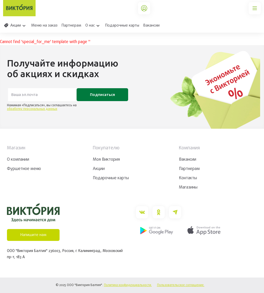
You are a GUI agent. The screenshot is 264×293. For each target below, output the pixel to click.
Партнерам (71, 25)
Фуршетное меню (24, 169)
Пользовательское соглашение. (180, 285)
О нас (93, 25)
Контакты (188, 178)
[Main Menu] (255, 8)
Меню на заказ (44, 25)
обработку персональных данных (32, 109)
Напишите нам (33, 235)
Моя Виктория (106, 160)
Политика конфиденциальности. (128, 285)
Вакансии (151, 25)
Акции (15, 25)
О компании (18, 160)
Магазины (188, 187)
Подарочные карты (122, 25)
